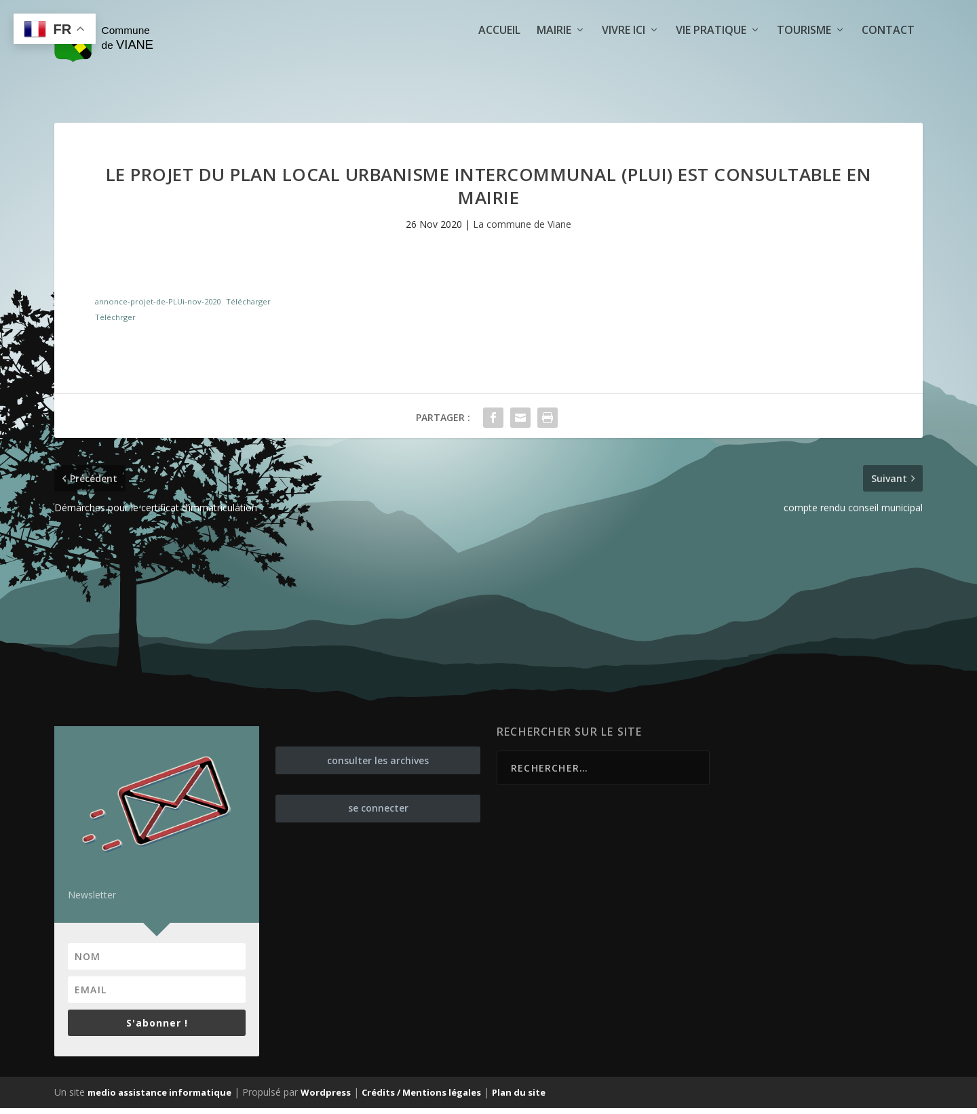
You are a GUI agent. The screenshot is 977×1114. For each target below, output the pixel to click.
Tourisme (804, 51)
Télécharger (248, 307)
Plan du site (518, 1098)
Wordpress (326, 1098)
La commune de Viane (522, 230)
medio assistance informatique (159, 1098)
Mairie (554, 51)
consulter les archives (378, 765)
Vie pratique (711, 51)
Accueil (499, 51)
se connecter (378, 814)
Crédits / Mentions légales (421, 1098)
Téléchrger (115, 323)
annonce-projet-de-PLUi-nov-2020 (158, 307)
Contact (888, 51)
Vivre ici (623, 51)
